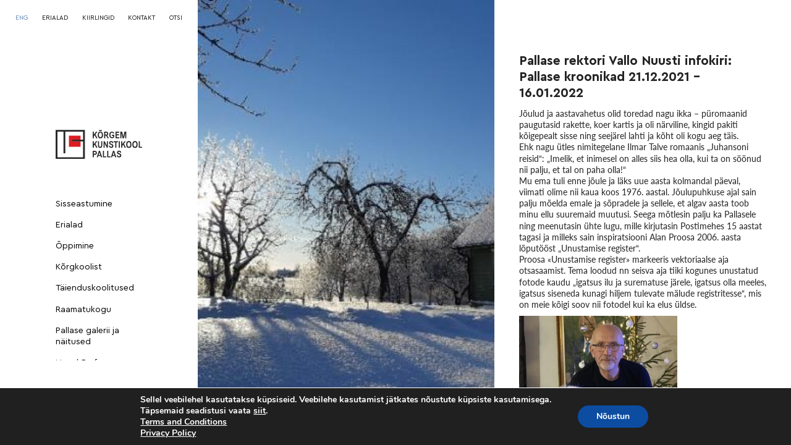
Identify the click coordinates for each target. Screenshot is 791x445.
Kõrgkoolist (79, 267)
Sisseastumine (84, 204)
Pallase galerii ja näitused (87, 336)
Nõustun (613, 416)
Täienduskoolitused (95, 288)
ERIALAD (55, 18)
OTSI (175, 18)
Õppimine (75, 246)
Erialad (69, 225)
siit (259, 411)
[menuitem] (21, 17)
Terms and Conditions (183, 422)
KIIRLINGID (98, 18)
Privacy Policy (168, 433)
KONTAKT (141, 18)
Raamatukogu (83, 309)
